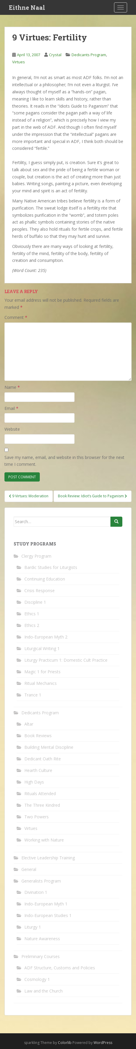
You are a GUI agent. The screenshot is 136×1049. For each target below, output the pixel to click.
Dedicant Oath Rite (42, 759)
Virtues (18, 62)
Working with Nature (44, 840)
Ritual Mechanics (40, 683)
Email (11, 408)
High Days (34, 782)
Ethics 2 (31, 625)
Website (12, 429)
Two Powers (36, 817)
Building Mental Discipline (48, 747)
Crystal (55, 54)
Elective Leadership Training (48, 858)
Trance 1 (32, 695)
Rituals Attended (40, 793)
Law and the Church (43, 991)
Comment (15, 317)
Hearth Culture (38, 770)
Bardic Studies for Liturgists (50, 567)
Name (12, 387)
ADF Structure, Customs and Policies (59, 968)
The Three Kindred (42, 805)
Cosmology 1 (37, 979)
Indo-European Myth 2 (45, 637)
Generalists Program (41, 881)
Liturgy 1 (32, 927)
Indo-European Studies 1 (48, 915)
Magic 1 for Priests (42, 671)
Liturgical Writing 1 (42, 648)
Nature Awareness (42, 938)
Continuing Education (44, 579)
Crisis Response (39, 590)
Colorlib (65, 1042)
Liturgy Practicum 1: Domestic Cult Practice (65, 660)
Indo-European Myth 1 (45, 904)
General (28, 869)
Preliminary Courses (40, 956)
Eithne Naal (27, 7)
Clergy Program (36, 556)
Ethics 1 (31, 613)
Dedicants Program (89, 54)
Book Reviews (38, 735)
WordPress (103, 1042)
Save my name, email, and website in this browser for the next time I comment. (64, 460)
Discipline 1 (35, 602)
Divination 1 (35, 892)
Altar (28, 724)
